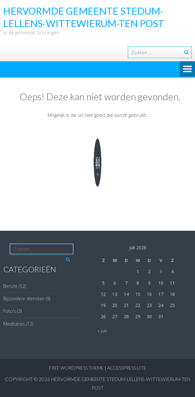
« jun (102, 331)
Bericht (10, 286)
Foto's (9, 311)
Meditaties (14, 324)
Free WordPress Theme (76, 368)
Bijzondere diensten (23, 299)
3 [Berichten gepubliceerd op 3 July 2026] (161, 271)
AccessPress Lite (126, 368)
